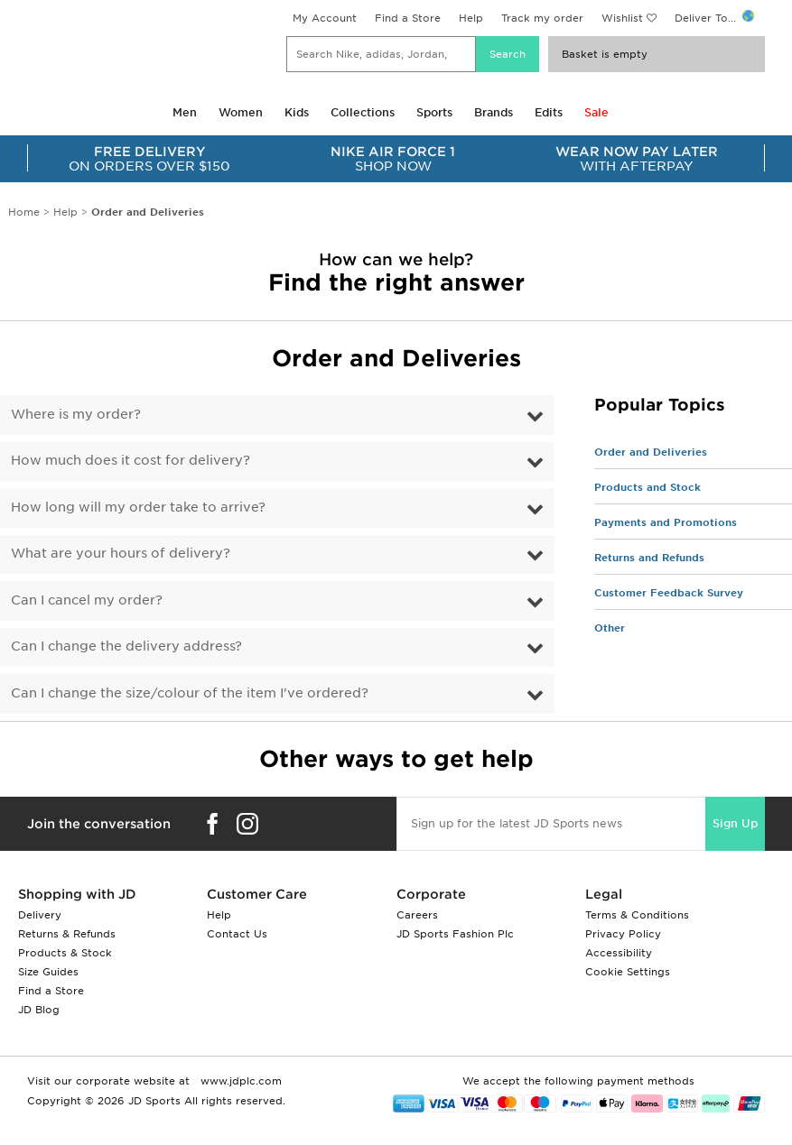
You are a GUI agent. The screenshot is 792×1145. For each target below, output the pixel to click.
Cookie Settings (627, 971)
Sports (434, 112)
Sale (596, 112)
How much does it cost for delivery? (130, 460)
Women (241, 112)
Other (609, 628)
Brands (493, 112)
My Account (325, 18)
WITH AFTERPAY (637, 158)
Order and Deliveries (650, 452)
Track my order (542, 18)
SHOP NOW (394, 158)
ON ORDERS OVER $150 (150, 158)
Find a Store (408, 18)
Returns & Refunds (67, 934)
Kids (296, 112)
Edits (549, 112)
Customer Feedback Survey (668, 592)
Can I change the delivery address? (126, 646)
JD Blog (39, 1009)
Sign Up (735, 823)
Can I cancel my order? (87, 600)
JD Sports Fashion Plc (455, 934)
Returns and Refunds (649, 557)
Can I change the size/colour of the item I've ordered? (189, 693)
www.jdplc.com (239, 1081)
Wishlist (622, 18)
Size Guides (48, 971)
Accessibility (618, 952)
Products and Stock (647, 487)
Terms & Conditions (637, 915)
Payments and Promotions (665, 522)
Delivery (39, 915)
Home (24, 212)
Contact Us (237, 934)
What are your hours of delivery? (120, 553)
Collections (363, 112)
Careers (417, 915)
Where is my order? (76, 414)
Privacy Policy (623, 934)
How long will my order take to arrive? (138, 507)
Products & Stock (65, 952)
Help (471, 18)
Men (184, 112)
